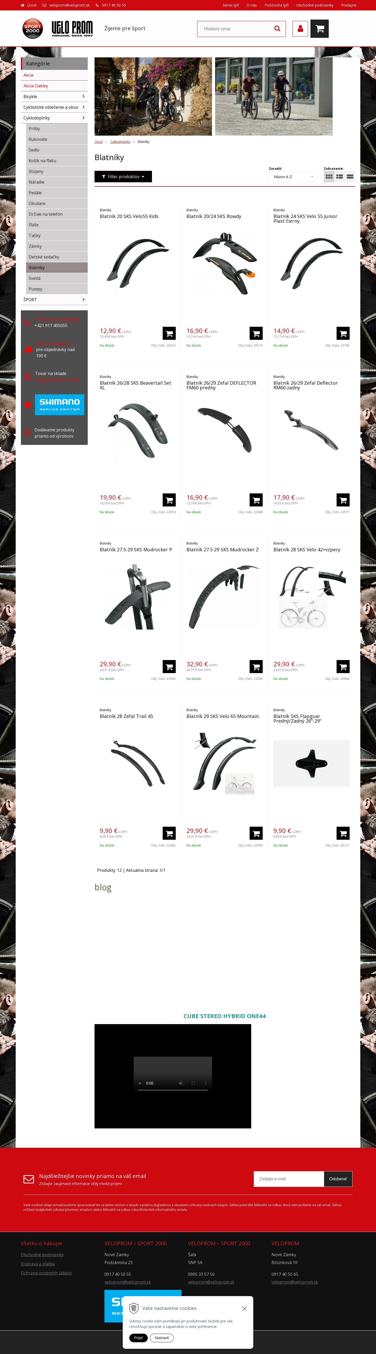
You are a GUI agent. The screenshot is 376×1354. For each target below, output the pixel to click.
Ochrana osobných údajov (46, 1273)
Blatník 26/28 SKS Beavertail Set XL (135, 385)
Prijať (138, 1338)
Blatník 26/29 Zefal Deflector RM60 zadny (305, 385)
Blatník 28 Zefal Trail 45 (126, 716)
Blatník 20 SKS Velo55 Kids (129, 216)
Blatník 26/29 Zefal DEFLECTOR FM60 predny (221, 385)
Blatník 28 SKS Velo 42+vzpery (306, 549)
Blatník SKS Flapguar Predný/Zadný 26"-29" (297, 718)
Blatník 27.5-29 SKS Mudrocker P (136, 549)
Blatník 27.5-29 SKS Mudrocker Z (222, 549)
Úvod (31, 5)
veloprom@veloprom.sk (69, 5)
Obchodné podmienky (314, 5)
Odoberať (338, 1179)
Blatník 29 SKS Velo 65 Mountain (222, 716)
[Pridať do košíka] (169, 333)
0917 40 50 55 (114, 5)
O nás (252, 5)
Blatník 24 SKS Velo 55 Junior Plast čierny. (305, 218)
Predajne (348, 5)
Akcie (29, 75)
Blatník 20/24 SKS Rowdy (213, 216)
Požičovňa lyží (277, 5)
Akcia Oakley (36, 86)
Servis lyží (231, 5)
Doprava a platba (38, 1264)
